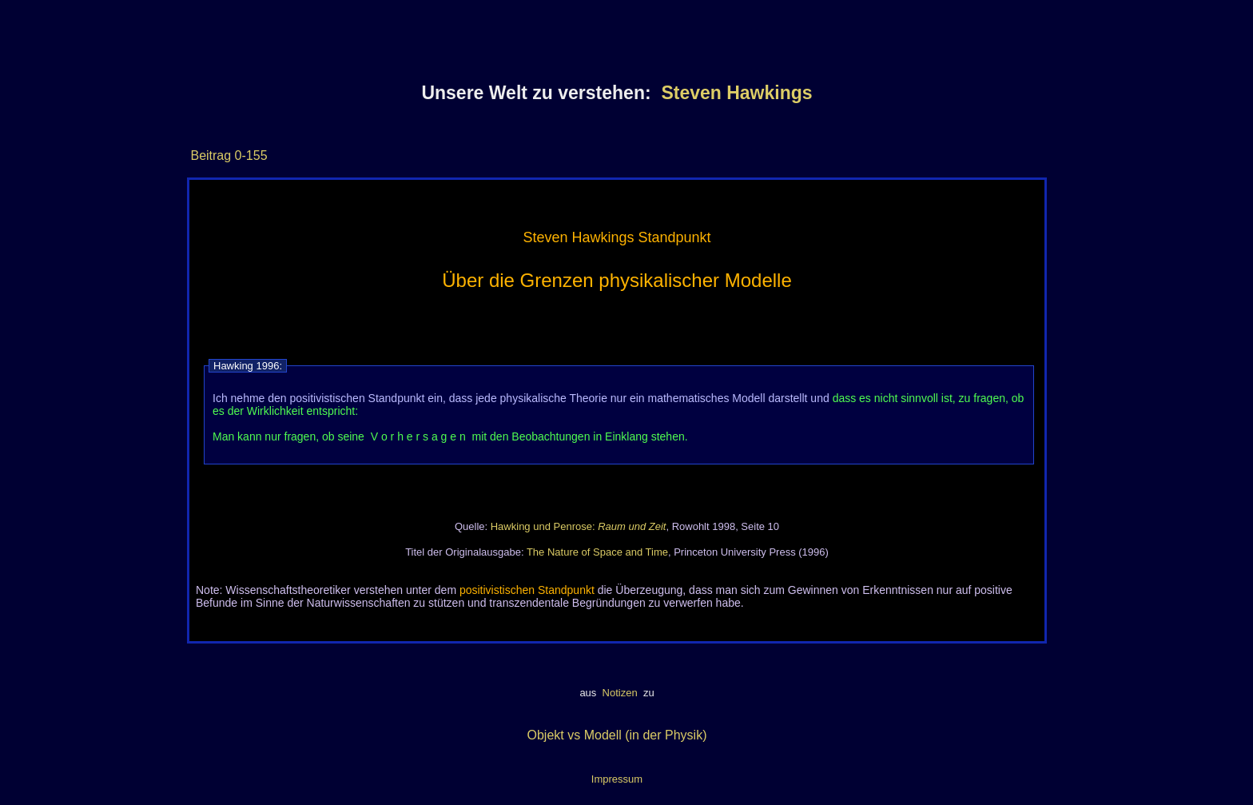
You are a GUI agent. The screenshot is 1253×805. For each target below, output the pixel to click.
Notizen (619, 693)
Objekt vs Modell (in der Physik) (617, 735)
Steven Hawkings (736, 92)
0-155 (249, 155)
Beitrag (210, 155)
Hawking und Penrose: (578, 526)
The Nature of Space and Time (597, 552)
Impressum (616, 779)
